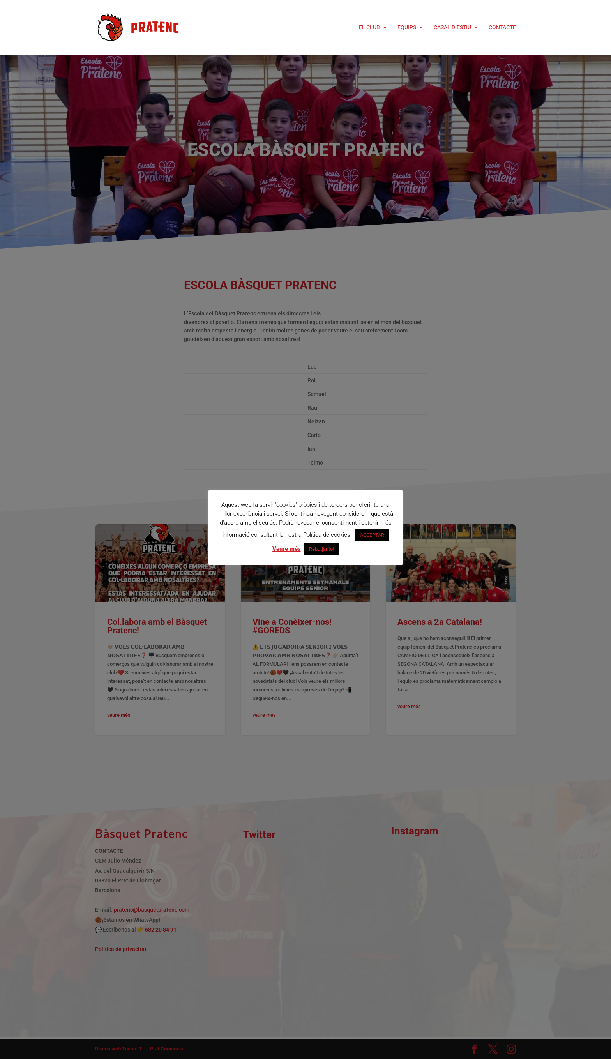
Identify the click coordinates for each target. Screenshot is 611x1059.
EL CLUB (369, 27)
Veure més (286, 548)
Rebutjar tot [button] (321, 549)
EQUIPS (406, 27)
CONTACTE (502, 27)
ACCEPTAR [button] (372, 535)
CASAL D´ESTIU (452, 27)
